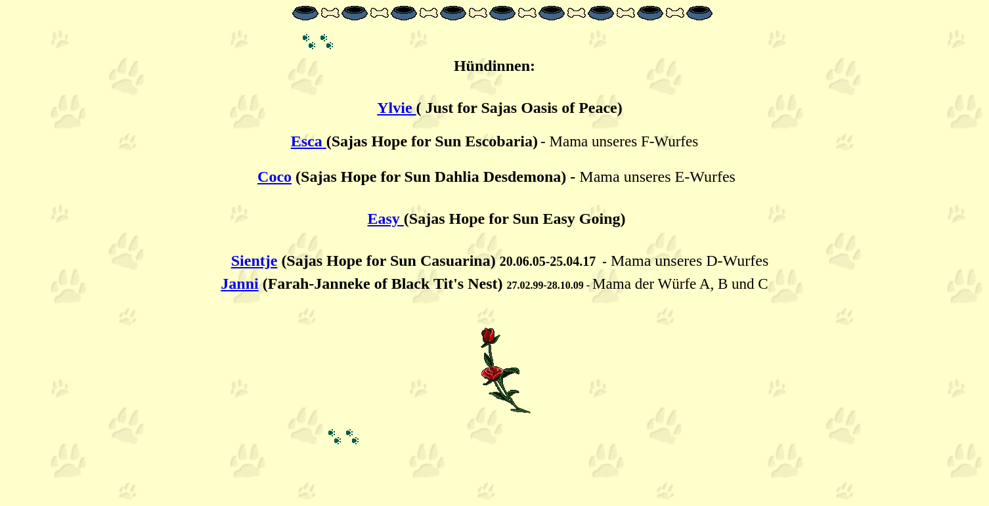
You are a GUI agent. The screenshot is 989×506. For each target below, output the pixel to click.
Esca (306, 141)
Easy (384, 218)
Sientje (254, 260)
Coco (274, 176)
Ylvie (396, 107)
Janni (239, 283)
